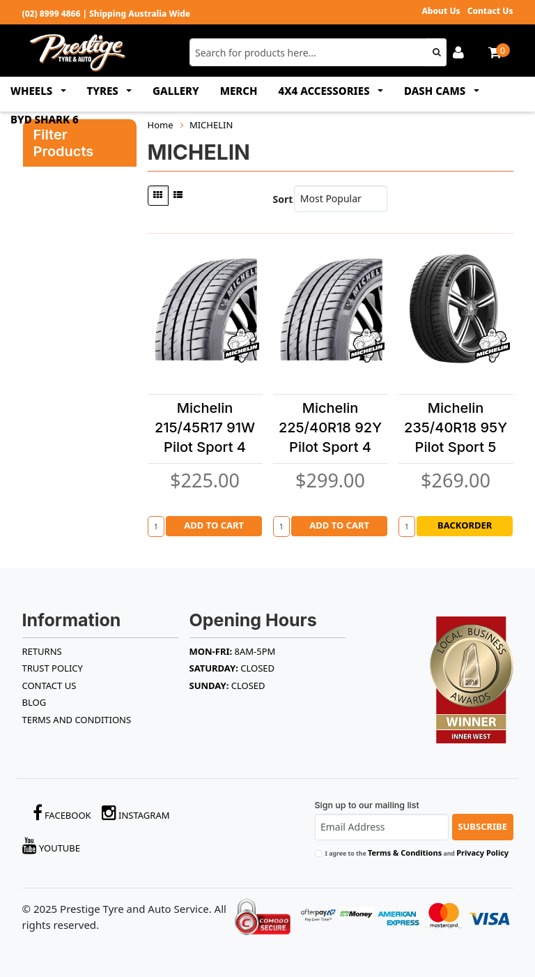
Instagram (136, 812)
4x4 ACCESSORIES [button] (326, 91)
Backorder (464, 525)
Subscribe (482, 826)
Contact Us (490, 11)
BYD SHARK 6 (44, 119)
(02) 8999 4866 (51, 14)
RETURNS (42, 651)
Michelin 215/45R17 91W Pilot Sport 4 (205, 427)
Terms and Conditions (77, 719)
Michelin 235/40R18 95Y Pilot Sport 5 (455, 427)
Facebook (62, 812)
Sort (280, 199)
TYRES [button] (104, 91)
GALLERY (176, 91)
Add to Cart (214, 525)
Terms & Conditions (405, 852)
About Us (440, 11)
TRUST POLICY (52, 668)
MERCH (239, 91)
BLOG (34, 702)
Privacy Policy (482, 852)
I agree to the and (417, 852)
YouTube (51, 845)
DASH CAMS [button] (436, 91)
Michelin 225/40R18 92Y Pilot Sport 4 (330, 427)
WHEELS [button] (32, 91)
